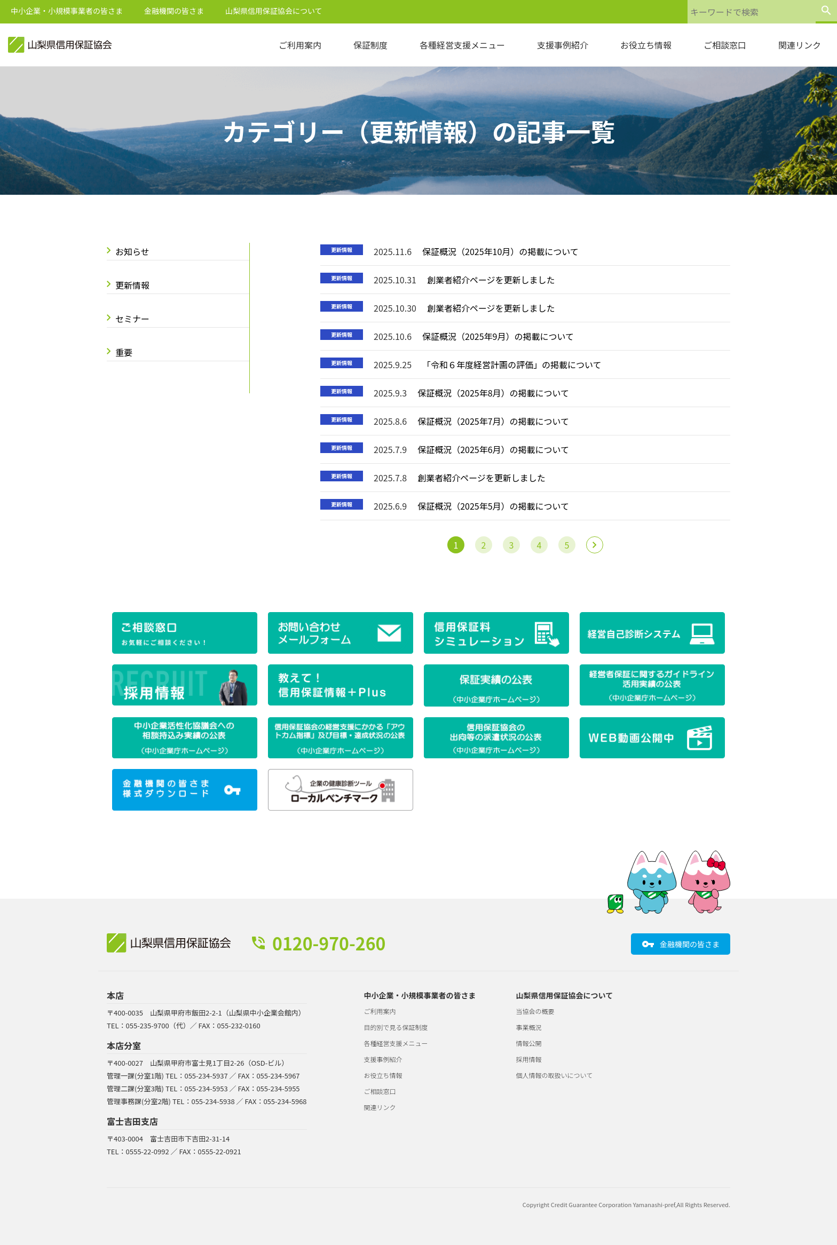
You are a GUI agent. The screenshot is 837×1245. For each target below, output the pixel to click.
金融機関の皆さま (174, 10)
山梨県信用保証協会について (273, 10)
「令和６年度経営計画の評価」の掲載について (512, 364)
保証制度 (370, 44)
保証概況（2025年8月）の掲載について (493, 392)
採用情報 (529, 1059)
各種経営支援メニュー (462, 44)
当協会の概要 (535, 1011)
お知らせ (132, 251)
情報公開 (529, 1043)
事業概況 (529, 1027)
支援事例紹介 (562, 44)
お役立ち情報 (646, 44)
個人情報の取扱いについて (554, 1075)
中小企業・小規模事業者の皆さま (67, 10)
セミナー (132, 318)
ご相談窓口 (725, 44)
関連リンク (799, 44)
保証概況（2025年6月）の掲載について (493, 449)
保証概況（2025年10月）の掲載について (500, 251)
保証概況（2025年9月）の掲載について (498, 336)
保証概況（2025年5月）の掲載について (493, 505)
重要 (123, 352)
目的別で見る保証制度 (396, 1027)
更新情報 (132, 285)
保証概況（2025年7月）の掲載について (493, 421)
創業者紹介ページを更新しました (491, 279)
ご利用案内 (300, 44)
